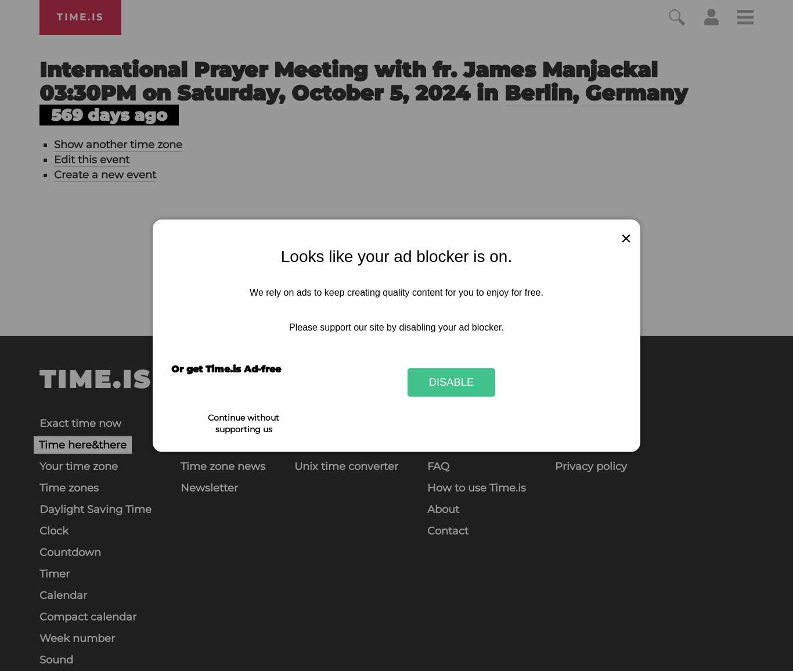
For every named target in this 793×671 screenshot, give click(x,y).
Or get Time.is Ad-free (226, 369)
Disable (451, 382)
